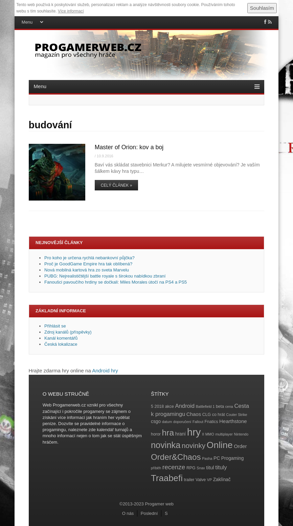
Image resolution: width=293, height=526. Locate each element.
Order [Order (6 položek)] (240, 446)
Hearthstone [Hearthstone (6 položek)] (233, 421)
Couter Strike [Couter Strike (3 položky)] (236, 415)
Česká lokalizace (60, 344)
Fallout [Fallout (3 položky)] (198, 422)
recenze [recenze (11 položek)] (173, 467)
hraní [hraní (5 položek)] (180, 434)
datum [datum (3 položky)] (167, 422)
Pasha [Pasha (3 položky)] (207, 458)
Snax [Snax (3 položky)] (201, 468)
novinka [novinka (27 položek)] (165, 445)
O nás (128, 513)
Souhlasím (262, 8)
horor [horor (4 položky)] (156, 434)
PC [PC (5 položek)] (216, 458)
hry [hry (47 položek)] (194, 432)
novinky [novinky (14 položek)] (193, 445)
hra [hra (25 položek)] (168, 432)
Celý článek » (116, 185)
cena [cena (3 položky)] (229, 406)
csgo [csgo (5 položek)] (156, 421)
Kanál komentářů (60, 338)
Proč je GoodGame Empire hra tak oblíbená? (88, 263)
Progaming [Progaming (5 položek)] (232, 458)
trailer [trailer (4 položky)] (189, 479)
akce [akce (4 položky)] (169, 406)
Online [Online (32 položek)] (220, 445)
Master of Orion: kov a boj (129, 147)
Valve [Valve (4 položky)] (201, 479)
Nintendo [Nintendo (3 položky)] (241, 434)
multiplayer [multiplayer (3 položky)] (224, 434)
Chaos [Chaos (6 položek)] (193, 414)
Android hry (105, 370)
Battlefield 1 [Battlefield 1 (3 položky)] (205, 406)
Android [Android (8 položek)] (185, 406)
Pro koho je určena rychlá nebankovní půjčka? (90, 257)
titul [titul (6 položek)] (210, 467)
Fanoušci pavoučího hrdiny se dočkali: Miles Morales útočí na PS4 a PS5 (115, 282)
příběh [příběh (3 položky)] (156, 468)
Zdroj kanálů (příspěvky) (67, 332)
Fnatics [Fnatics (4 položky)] (211, 421)
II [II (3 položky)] (203, 434)
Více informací (71, 11)
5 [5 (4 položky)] (152, 406)
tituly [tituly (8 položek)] (221, 467)
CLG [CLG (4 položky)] (206, 414)
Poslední (149, 513)
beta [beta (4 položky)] (220, 406)
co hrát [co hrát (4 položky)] (218, 414)
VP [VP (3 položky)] (209, 480)
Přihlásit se (55, 325)
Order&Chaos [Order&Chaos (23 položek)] (176, 457)
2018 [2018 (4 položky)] (159, 406)
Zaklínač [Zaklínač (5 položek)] (222, 479)
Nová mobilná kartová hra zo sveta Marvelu (86, 269)
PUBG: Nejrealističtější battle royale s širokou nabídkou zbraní (104, 276)
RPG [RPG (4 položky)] (191, 468)
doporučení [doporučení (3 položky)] (182, 422)
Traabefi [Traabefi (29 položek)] (167, 478)
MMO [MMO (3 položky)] (209, 434)
